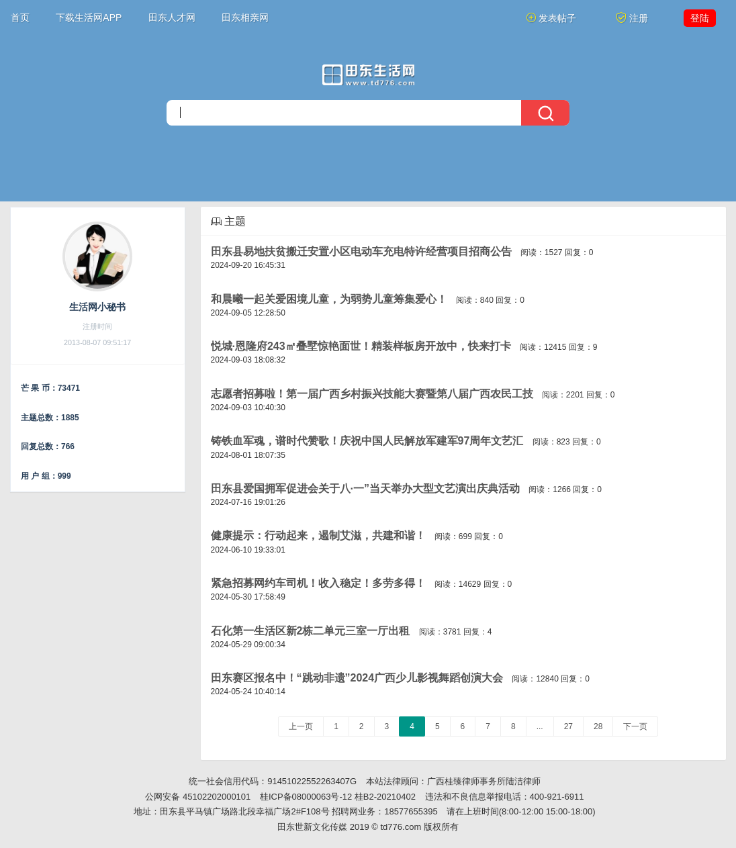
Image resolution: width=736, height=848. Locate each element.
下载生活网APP (89, 17)
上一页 (301, 726)
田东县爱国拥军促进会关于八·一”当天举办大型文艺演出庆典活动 (365, 488)
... (540, 726)
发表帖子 (551, 17)
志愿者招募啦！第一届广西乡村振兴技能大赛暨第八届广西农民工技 (372, 393)
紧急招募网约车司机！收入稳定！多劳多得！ (318, 583)
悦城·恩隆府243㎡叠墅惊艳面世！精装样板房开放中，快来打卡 (361, 346)
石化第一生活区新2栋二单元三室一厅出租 (310, 631)
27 (568, 726)
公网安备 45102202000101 (197, 797)
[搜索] (368, 113)
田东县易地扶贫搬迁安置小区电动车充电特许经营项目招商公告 (361, 251)
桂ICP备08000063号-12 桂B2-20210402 (338, 797)
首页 (20, 17)
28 (598, 726)
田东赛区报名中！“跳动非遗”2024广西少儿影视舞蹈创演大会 (357, 678)
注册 (632, 17)
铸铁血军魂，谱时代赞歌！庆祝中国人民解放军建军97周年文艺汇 (367, 440)
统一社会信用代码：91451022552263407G (273, 781)
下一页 (635, 726)
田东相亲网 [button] (245, 17)
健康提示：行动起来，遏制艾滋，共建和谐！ (318, 535)
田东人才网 (171, 17)
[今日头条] (368, 75)
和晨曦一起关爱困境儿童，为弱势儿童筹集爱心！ (329, 299)
